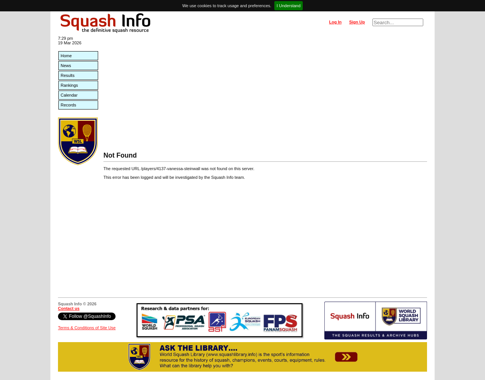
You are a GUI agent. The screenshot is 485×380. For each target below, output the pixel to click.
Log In (335, 22)
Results (68, 75)
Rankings (69, 85)
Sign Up (357, 22)
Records (68, 105)
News (66, 65)
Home (66, 55)
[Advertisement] (265, 95)
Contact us (69, 308)
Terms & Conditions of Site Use (87, 327)
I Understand (288, 5)
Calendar (69, 95)
